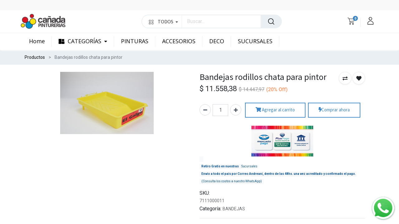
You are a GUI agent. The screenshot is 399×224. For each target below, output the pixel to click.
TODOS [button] (163, 21)
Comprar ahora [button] (334, 110)
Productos (35, 57)
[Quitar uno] (205, 109)
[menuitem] (40, 41)
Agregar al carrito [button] (275, 110)
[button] (345, 78)
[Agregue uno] (235, 109)
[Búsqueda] (271, 21)
